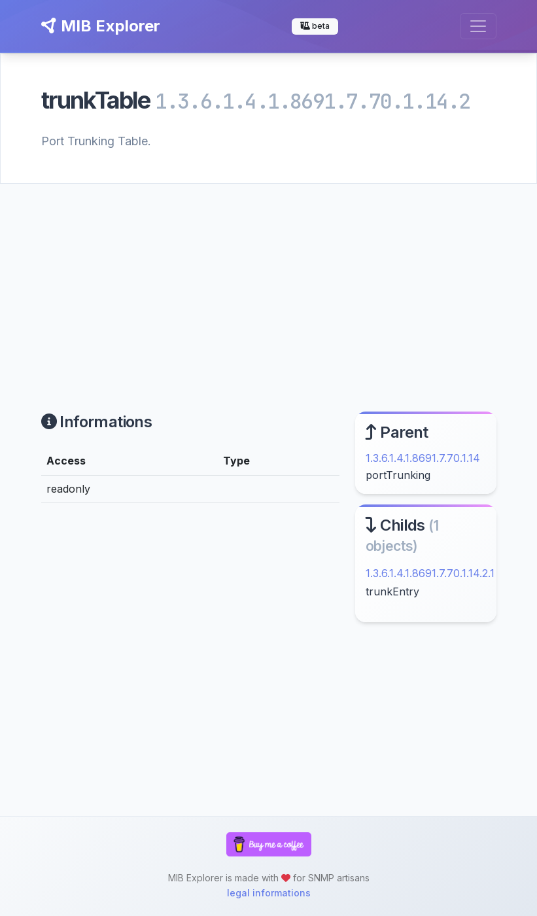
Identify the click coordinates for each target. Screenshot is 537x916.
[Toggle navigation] (478, 26)
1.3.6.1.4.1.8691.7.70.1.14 (423, 458)
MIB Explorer (100, 25)
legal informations (269, 892)
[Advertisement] (268, 282)
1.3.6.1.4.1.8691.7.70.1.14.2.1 (430, 573)
